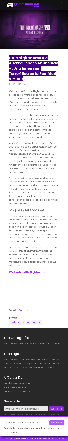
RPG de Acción (28, 343)
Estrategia (40, 363)
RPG (6, 343)
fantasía (50, 367)
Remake (18, 363)
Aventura (36, 322)
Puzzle (13, 322)
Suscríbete (57, 422)
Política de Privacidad (15, 387)
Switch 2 (57, 363)
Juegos (56, 343)
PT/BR (61, 438)
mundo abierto (12, 367)
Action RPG (44, 343)
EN (53, 438)
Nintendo (42, 359)
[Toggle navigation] (57, 5)
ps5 (25, 367)
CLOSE (63, 418)
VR (25, 84)
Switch (7, 363)
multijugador (36, 367)
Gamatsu (23, 310)
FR (56, 438)
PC (49, 363)
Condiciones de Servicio (17, 383)
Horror (21, 322)
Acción (14, 343)
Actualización (27, 359)
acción (14, 359)
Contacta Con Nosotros (17, 391)
